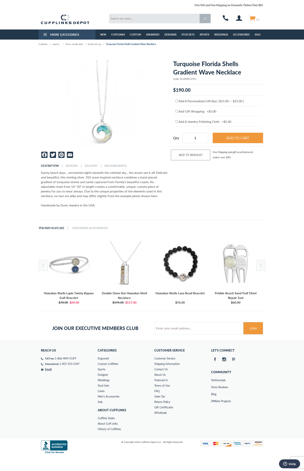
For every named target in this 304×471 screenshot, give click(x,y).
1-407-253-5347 (69, 378)
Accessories (241, 34)
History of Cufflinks (109, 443)
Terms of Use (162, 400)
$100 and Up (94, 44)
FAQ (157, 405)
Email (48, 384)
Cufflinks (118, 34)
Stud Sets (187, 34)
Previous (43, 265)
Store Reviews (214, 401)
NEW (103, 34)
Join (253, 343)
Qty (176, 138)
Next (260, 265)
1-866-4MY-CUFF (65, 373)
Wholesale (160, 427)
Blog (213, 408)
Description (50, 165)
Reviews (72, 165)
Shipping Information (167, 378)
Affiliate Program (214, 415)
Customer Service (164, 373)
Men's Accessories (108, 411)
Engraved (152, 34)
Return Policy (162, 416)
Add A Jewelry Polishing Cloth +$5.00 (203, 121)
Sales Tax (159, 411)
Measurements (115, 165)
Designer (170, 34)
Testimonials (214, 395)
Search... (56, 44)
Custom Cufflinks (108, 378)
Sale (258, 34)
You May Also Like (51, 228)
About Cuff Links (108, 438)
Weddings (221, 34)
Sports (204, 34)
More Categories (60, 35)
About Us (160, 389)
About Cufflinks (112, 425)
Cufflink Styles (106, 433)
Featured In (161, 395)
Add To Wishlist (191, 155)
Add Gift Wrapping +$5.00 (195, 111)
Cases (101, 405)
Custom (135, 34)
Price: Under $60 (74, 44)
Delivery (91, 165)
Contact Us (161, 384)
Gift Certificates (163, 422)
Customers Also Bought (90, 228)
